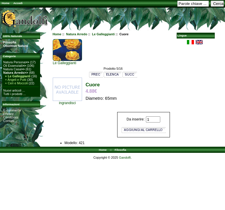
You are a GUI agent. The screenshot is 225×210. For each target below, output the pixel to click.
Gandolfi (125, 157)
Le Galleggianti (103, 34)
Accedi (17, 3)
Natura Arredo (76, 34)
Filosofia (9, 42)
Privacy (8, 114)
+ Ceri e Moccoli (15, 83)
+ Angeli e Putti (14, 79)
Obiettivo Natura (15, 46)
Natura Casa (14, 69)
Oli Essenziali (14, 65)
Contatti (8, 121)
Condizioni (10, 117)
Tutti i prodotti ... (14, 94)
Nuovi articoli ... (14, 90)
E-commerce (12, 110)
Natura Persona (16, 62)
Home (6, 3)
